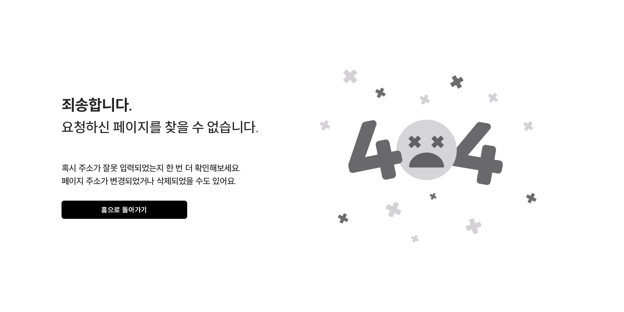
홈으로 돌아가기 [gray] (124, 209)
